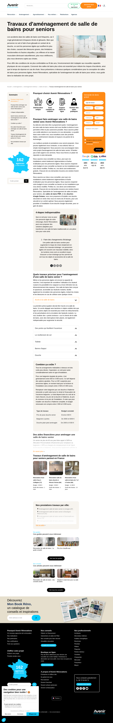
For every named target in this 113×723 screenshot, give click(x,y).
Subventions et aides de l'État (50, 636)
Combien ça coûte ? (16, 123)
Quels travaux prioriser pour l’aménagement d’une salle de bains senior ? (19, 117)
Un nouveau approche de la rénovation (19, 633)
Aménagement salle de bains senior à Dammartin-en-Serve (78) (55, 517)
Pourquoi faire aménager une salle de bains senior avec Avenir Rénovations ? (19, 106)
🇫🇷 (100, 6)
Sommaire (13, 95)
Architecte (77, 633)
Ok (26, 181)
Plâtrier (76, 646)
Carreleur (77, 654)
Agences (74, 14)
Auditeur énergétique (80, 638)
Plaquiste (77, 649)
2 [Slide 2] (54, 266)
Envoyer (98, 149)
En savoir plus (39, 451)
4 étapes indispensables (17, 112)
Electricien (77, 641)
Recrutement (45, 679)
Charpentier (78, 657)
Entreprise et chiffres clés (49, 674)
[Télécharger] (36, 618)
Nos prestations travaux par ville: (18, 142)
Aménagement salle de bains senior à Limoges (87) (56, 509)
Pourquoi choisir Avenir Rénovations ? (17, 100)
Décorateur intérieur (80, 636)
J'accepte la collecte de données (94, 140)
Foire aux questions (13, 644)
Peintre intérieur (79, 652)
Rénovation (12, 14)
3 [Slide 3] (57, 266)
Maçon (76, 665)
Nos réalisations (12, 636)
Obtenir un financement (48, 633)
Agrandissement (39, 14)
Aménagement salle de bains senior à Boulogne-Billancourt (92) (54, 513)
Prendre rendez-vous (13, 656)
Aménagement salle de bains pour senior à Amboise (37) (55, 522)
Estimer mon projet (13, 653)
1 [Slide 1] (51, 266)
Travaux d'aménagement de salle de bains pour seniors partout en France (18, 136)
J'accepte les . (92, 143)
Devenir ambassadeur (48, 687)
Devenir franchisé (46, 682)
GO (34, 684)
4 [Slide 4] (60, 266)
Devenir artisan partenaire (49, 685)
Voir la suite (40, 525)
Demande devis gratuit (89, 5)
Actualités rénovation (47, 641)
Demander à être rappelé (84, 684)
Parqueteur (77, 662)
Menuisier (77, 660)
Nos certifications (12, 641)
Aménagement (24, 14)
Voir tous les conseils (56, 590)
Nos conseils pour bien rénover (50, 638)
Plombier (77, 644)
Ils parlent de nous (46, 677)
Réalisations (64, 14)
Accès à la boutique (47, 664)
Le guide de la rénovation (48, 645)
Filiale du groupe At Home (14, 712)
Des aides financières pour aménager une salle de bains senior (19, 128)
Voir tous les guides (56, 558)
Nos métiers (53, 14)
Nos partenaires (12, 638)
